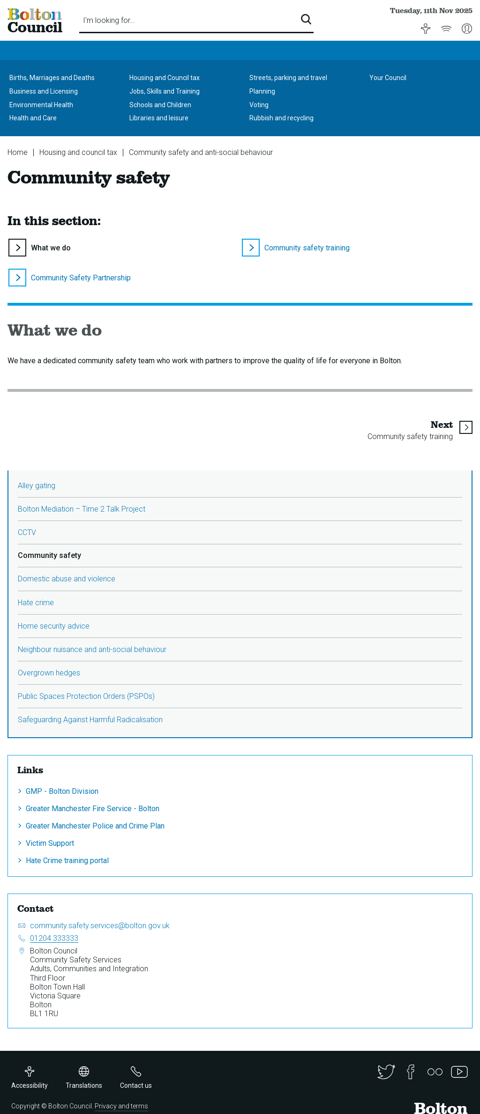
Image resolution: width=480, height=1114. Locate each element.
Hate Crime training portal (67, 860)
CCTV (27, 532)
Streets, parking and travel (288, 77)
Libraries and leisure (158, 118)
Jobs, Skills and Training (164, 91)
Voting (259, 105)
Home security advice (54, 626)
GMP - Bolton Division (62, 791)
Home (18, 152)
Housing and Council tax (164, 77)
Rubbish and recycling (281, 118)
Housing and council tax (78, 152)
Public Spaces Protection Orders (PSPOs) (86, 696)
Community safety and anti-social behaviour (201, 152)
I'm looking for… (109, 20)
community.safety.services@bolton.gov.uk (100, 925)
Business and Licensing (43, 91)
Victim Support (50, 843)
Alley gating (36, 485)
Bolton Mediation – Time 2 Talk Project (81, 509)
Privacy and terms (121, 1106)
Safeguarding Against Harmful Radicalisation (90, 719)
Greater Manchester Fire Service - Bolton (92, 808)
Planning (262, 91)
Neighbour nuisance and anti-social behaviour (92, 649)
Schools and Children (160, 105)
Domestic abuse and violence (66, 578)
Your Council (387, 77)
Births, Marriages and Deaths (52, 77)
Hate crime (36, 602)
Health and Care (33, 118)
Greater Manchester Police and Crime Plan (95, 825)
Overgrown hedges (49, 672)
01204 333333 (54, 938)
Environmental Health (41, 105)
